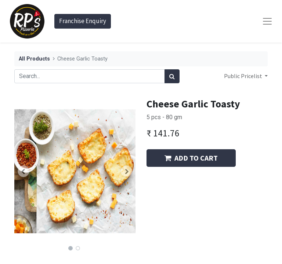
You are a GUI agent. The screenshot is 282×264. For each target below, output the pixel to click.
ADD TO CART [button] (191, 157)
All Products (34, 59)
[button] (23, 171)
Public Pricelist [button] (243, 76)
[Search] (172, 76)
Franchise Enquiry (82, 21)
